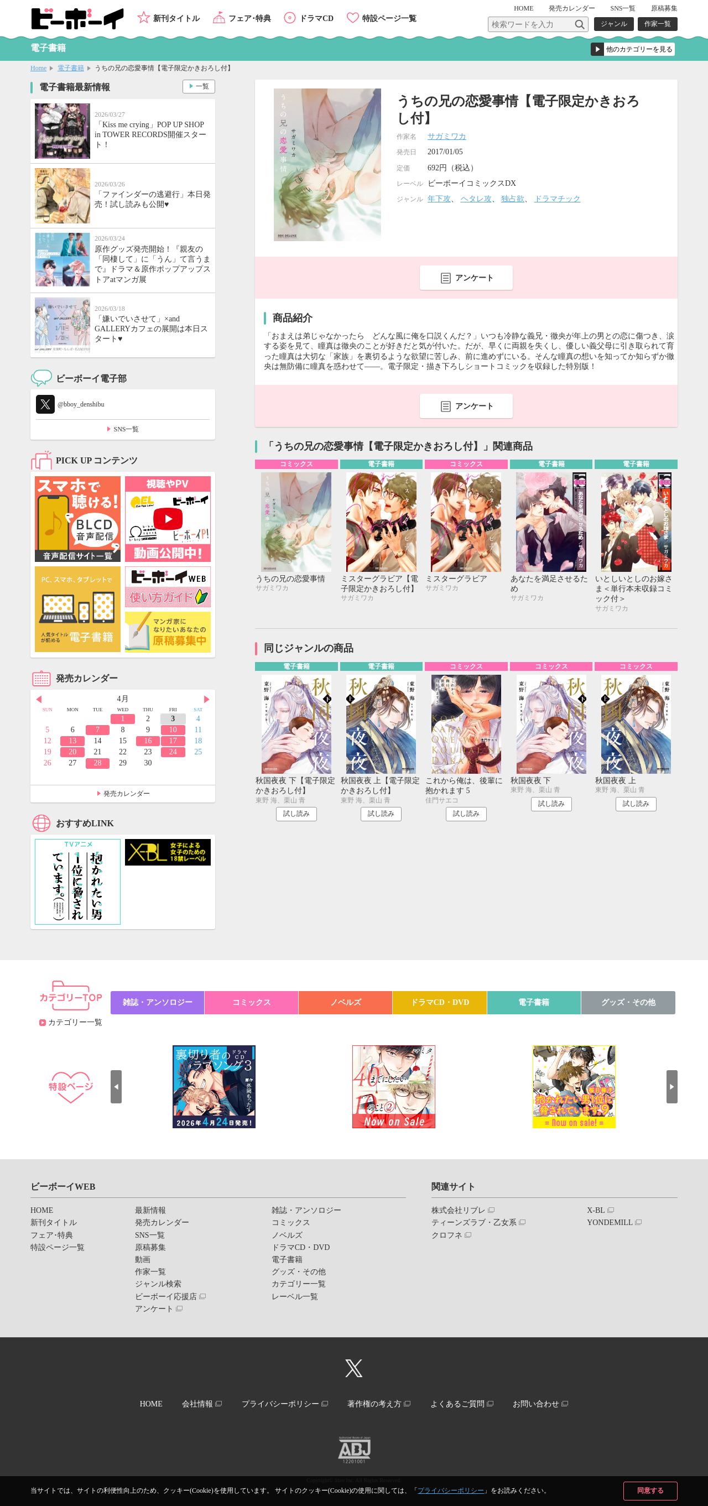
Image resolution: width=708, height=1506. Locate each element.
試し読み (296, 813)
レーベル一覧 (295, 1297)
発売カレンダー (126, 794)
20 (72, 752)
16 (148, 741)
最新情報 (150, 1210)
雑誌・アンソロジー (157, 1002)
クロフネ (446, 1235)
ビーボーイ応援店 (166, 1297)
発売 (572, 8)
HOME (523, 8)
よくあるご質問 (457, 1404)
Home (38, 68)
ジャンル (614, 24)
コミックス (251, 1002)
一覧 (202, 86)
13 (72, 741)
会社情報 (197, 1404)
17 (173, 741)
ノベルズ (345, 1002)
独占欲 (512, 199)
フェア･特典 (249, 18)
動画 (142, 1259)
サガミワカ (447, 136)
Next (207, 699)
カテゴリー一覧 (75, 1022)
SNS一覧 (623, 8)
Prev (38, 699)
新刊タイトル (176, 18)
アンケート (474, 278)
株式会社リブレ (458, 1210)
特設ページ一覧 (389, 18)
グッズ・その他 (628, 1002)
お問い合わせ (536, 1404)
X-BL (596, 1210)
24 (173, 752)
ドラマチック (557, 199)
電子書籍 (71, 68)
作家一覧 (657, 24)
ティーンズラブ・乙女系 (474, 1222)
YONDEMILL (610, 1222)
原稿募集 (664, 8)
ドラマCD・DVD (440, 1002)
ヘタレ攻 (476, 199)
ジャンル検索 (158, 1284)
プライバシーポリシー (451, 1490)
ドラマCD (316, 18)
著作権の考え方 (374, 1404)
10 (173, 730)
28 (98, 763)
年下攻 (439, 199)
